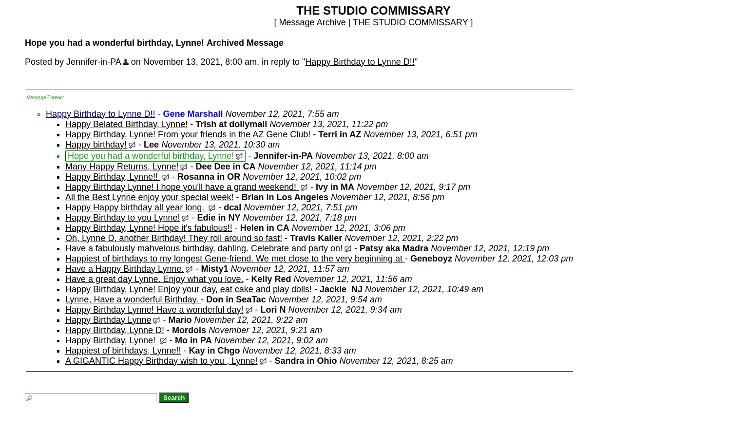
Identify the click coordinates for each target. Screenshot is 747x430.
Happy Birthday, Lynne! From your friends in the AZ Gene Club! (187, 134)
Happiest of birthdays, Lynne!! (123, 350)
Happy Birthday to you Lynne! (122, 218)
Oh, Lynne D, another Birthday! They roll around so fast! (173, 238)
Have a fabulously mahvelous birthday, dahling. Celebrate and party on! (204, 248)
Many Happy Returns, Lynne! (121, 166)
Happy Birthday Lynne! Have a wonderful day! (154, 310)
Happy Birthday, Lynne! (111, 340)
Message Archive (312, 22)
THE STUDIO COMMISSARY (410, 22)
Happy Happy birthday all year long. (136, 207)
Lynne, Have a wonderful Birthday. (133, 299)
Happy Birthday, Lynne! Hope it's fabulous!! (148, 228)
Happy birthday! (96, 145)
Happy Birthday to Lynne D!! (359, 62)
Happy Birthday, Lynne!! (112, 177)
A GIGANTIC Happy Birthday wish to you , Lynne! (161, 361)
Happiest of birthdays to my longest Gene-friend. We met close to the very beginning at (235, 258)
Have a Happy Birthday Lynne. (124, 269)
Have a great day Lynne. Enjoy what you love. (154, 279)
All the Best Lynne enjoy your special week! (149, 197)
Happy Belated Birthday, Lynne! (126, 124)
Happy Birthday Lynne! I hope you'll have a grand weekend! (182, 187)
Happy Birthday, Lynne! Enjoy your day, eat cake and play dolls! (188, 289)
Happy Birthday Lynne (108, 320)
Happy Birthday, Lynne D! (114, 330)
